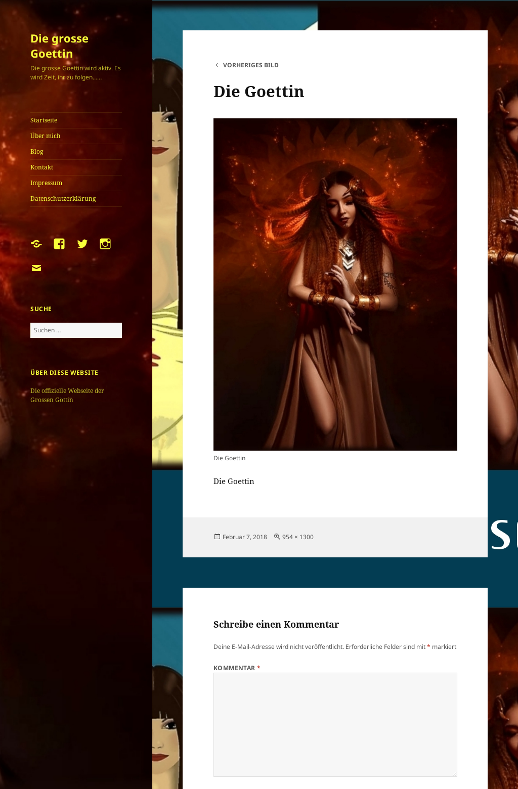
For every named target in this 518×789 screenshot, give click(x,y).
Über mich (45, 136)
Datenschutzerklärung (63, 198)
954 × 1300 (298, 537)
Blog (36, 151)
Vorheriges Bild (251, 65)
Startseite (43, 120)
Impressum (46, 183)
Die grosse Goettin (59, 45)
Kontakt (41, 167)
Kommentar (237, 668)
